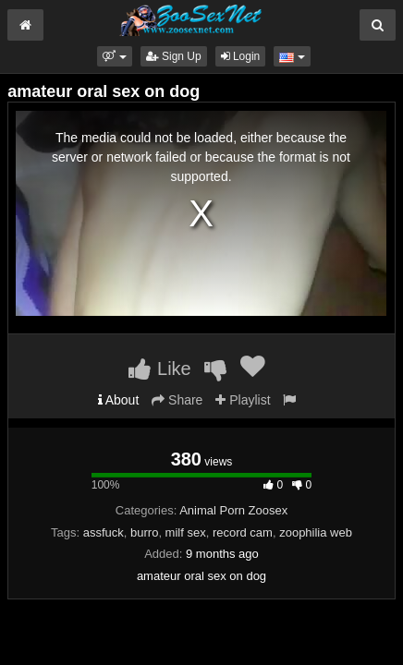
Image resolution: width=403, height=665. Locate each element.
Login (241, 56)
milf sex (185, 532)
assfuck (103, 532)
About (119, 400)
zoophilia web (315, 532)
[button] (114, 56)
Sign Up (174, 56)
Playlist (242, 400)
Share (177, 400)
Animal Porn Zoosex (233, 510)
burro (144, 532)
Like (159, 368)
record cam (243, 532)
